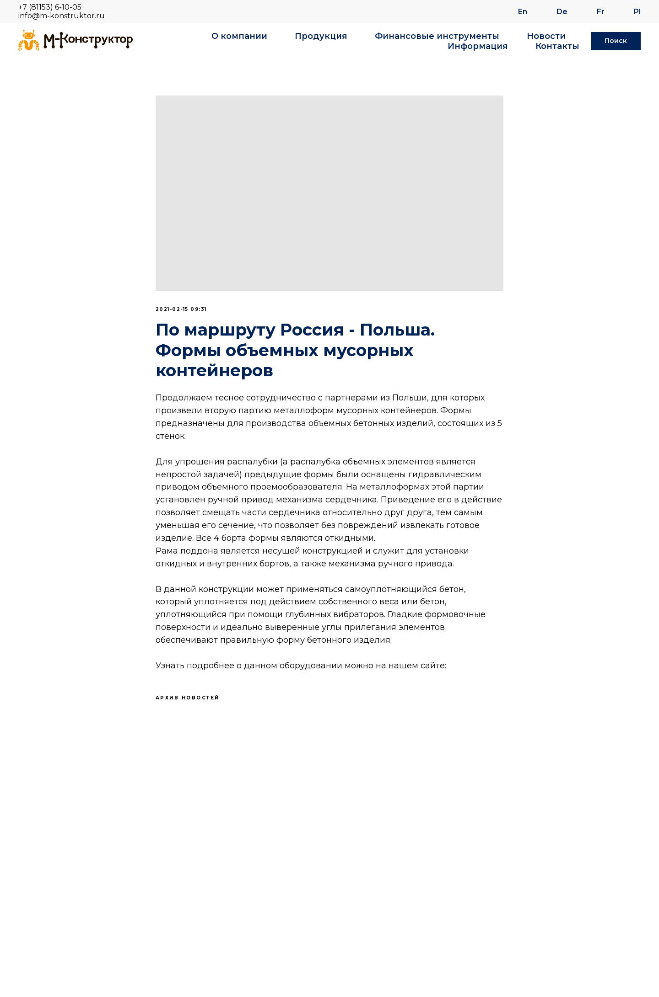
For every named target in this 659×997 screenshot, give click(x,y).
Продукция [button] (321, 36)
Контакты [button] (557, 46)
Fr (601, 11)
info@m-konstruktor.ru (61, 15)
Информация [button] (478, 46)
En (522, 11)
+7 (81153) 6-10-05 (49, 7)
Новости (546, 36)
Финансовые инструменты (437, 36)
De (561, 11)
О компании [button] (239, 36)
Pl (637, 11)
